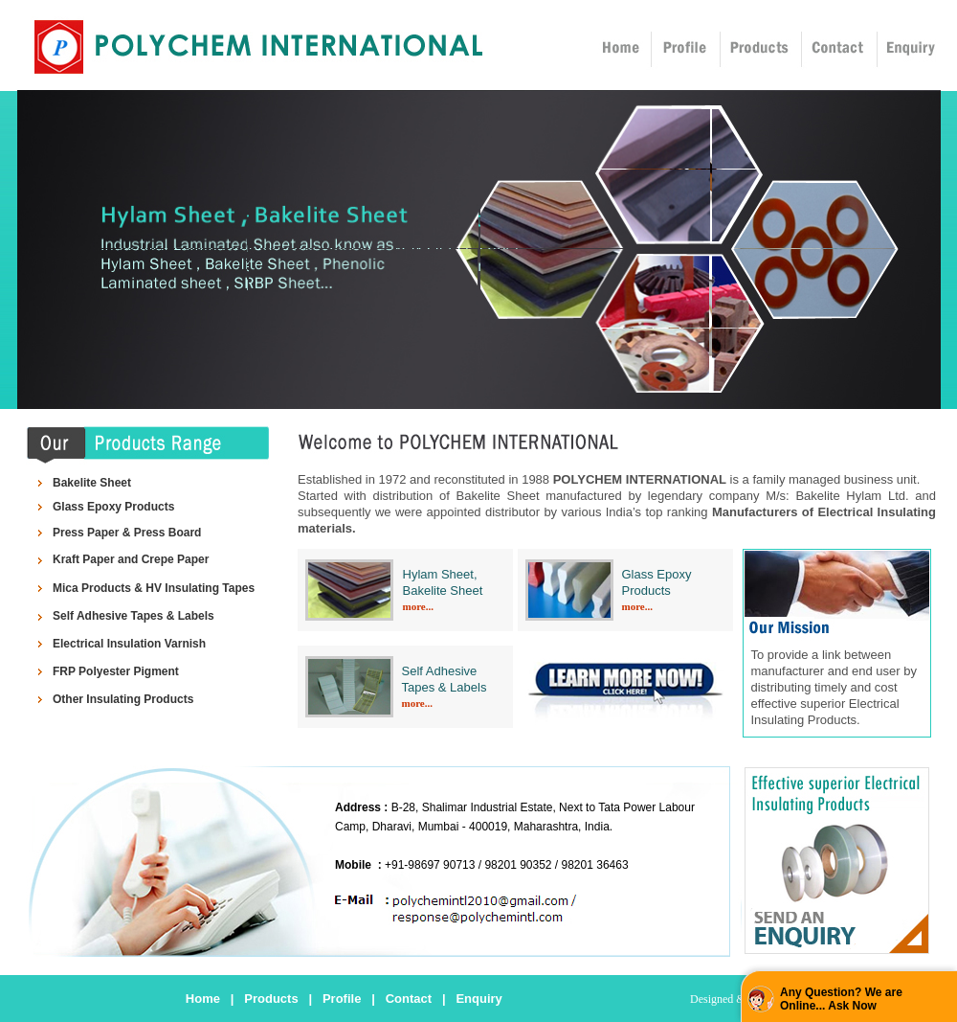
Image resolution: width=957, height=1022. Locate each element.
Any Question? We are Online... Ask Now (841, 999)
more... (418, 606)
